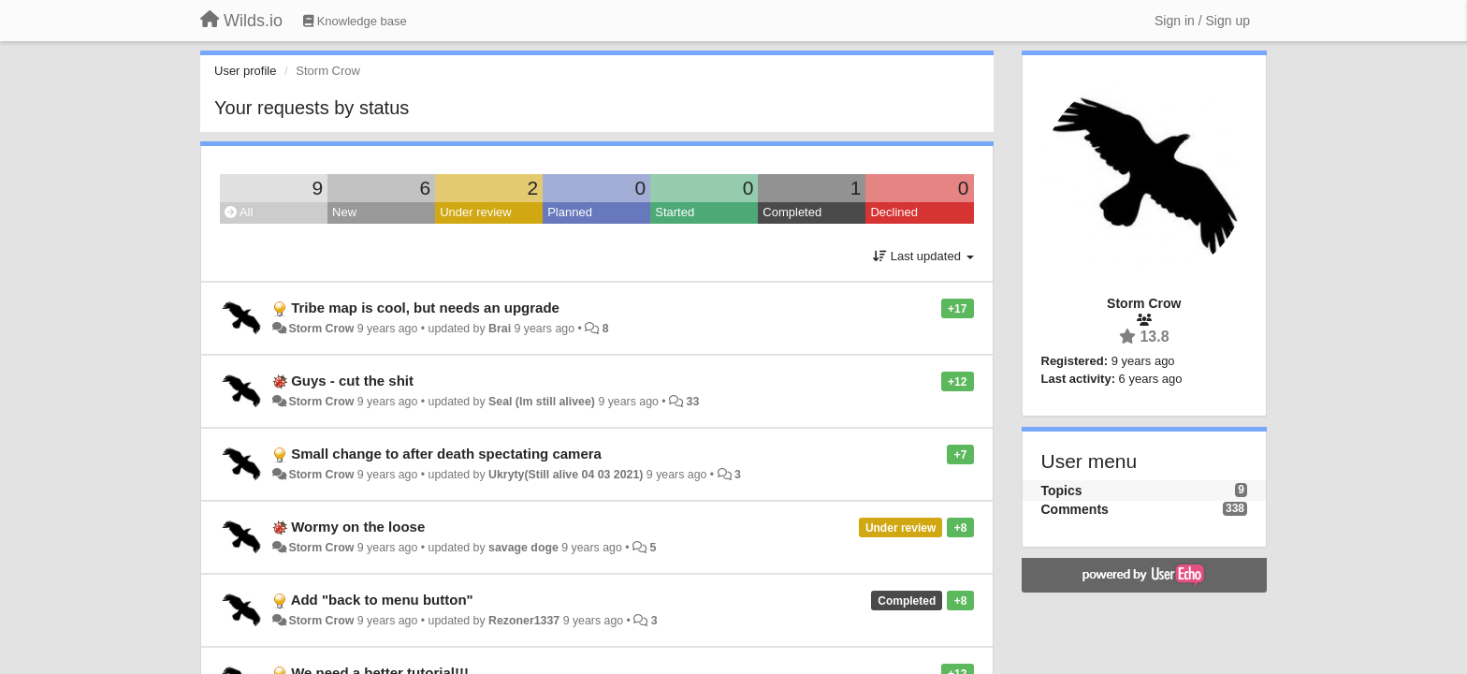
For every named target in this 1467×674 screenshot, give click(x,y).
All (239, 212)
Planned (569, 212)
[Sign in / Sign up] (1202, 21)
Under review (476, 212)
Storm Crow (321, 328)
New (344, 212)
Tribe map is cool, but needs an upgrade (425, 307)
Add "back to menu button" (382, 600)
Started (674, 212)
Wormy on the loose (358, 527)
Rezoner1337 (523, 620)
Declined (894, 212)
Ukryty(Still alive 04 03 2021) (565, 474)
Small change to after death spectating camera (446, 454)
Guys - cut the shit (352, 380)
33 (693, 401)
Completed (792, 212)
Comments (1075, 509)
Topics (1061, 490)
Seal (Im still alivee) (541, 401)
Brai (499, 328)
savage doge (523, 547)
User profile (245, 71)
